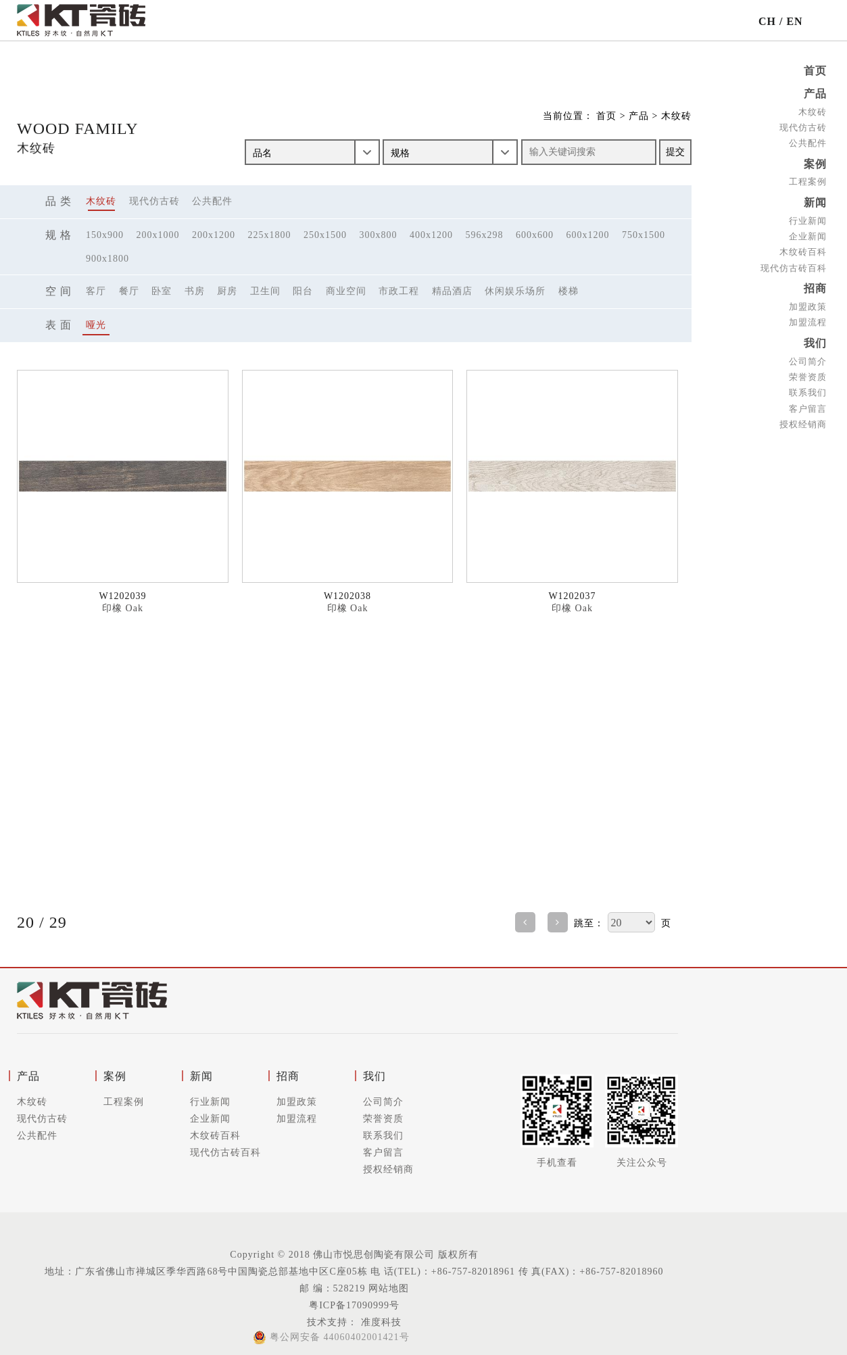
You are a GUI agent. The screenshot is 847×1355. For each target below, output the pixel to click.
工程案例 (808, 179)
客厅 (96, 291)
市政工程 (399, 291)
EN (794, 21)
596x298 (485, 235)
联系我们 (808, 388)
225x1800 (269, 235)
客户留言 (808, 403)
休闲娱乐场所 (515, 291)
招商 (815, 285)
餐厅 (129, 291)
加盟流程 (808, 318)
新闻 (815, 200)
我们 (815, 339)
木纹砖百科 (803, 249)
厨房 (227, 291)
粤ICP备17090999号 (354, 1305)
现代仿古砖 (803, 126)
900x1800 (107, 259)
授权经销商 (803, 419)
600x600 (535, 235)
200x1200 (213, 235)
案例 (815, 162)
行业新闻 (808, 218)
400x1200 (431, 235)
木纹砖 (812, 110)
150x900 (105, 235)
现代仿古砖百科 (793, 265)
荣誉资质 (808, 372)
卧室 (161, 291)
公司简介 (808, 357)
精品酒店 (452, 291)
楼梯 (568, 291)
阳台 (303, 291)
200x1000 (158, 235)
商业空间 (346, 291)
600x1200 (588, 235)
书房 (195, 291)
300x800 (378, 235)
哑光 (96, 325)
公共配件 (808, 142)
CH (767, 21)
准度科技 (380, 1322)
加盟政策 (808, 303)
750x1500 (643, 235)
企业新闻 (808, 234)
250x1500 (325, 235)
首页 (815, 70)
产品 (815, 93)
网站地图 (388, 1288)
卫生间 (265, 291)
